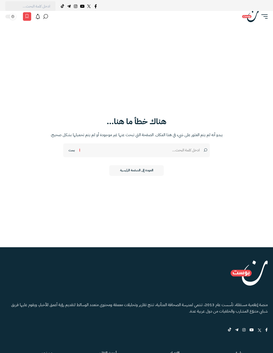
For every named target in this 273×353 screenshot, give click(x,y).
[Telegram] (69, 6)
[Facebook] (95, 6)
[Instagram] (75, 6)
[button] (263, 16)
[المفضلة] (27, 16)
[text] (30, 6)
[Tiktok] (62, 6)
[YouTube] (82, 6)
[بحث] (45, 16)
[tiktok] (229, 330)
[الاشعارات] (38, 16)
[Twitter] (89, 6)
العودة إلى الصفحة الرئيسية (136, 170)
